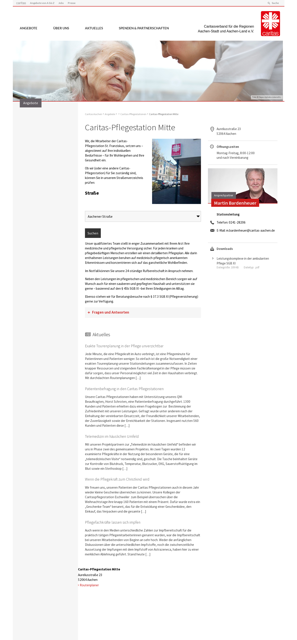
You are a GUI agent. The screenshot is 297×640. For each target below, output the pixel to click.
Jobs (61, 3)
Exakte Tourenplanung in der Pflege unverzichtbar (124, 346)
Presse (71, 3)
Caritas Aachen (93, 114)
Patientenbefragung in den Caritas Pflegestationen (124, 388)
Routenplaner (89, 585)
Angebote (28, 28)
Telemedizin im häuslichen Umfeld (112, 436)
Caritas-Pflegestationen (133, 114)
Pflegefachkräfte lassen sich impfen (112, 522)
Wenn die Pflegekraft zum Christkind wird (117, 479)
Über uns (61, 28)
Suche (275, 3)
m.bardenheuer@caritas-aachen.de (250, 230)
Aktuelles (94, 28)
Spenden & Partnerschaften (144, 28)
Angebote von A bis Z (42, 3)
